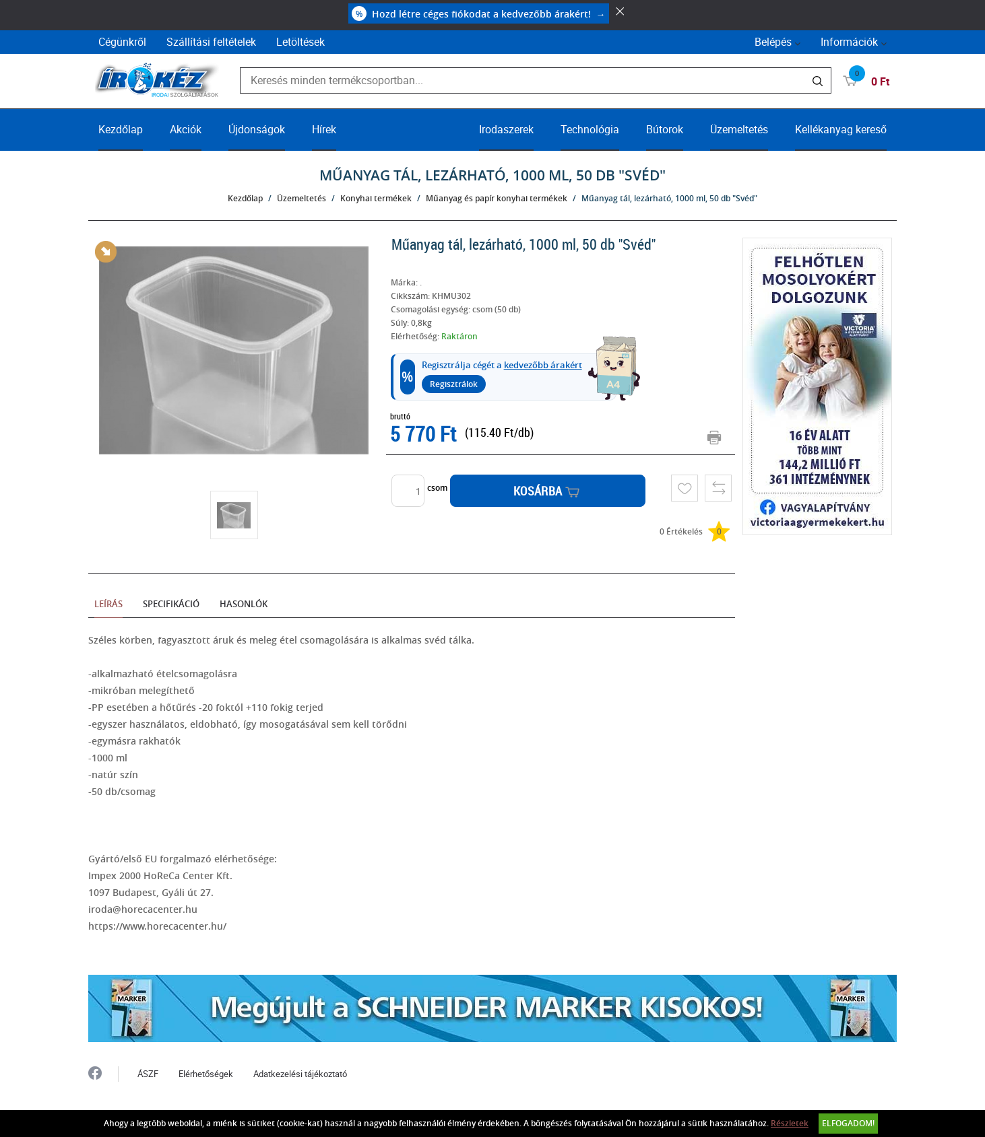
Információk (849, 41)
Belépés (773, 41)
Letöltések (300, 41)
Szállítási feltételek (211, 41)
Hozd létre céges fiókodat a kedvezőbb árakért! (479, 13)
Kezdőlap (120, 129)
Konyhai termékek (376, 198)
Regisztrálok (454, 384)
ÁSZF (147, 1074)
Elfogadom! (848, 1123)
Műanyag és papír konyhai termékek (496, 198)
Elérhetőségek (206, 1074)
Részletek (789, 1123)
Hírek (324, 129)
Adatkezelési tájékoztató (300, 1074)
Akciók (185, 129)
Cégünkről (122, 41)
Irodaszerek (506, 129)
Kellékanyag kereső (841, 129)
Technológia (590, 129)
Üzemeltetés (739, 129)
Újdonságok (256, 129)
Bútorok (664, 129)
